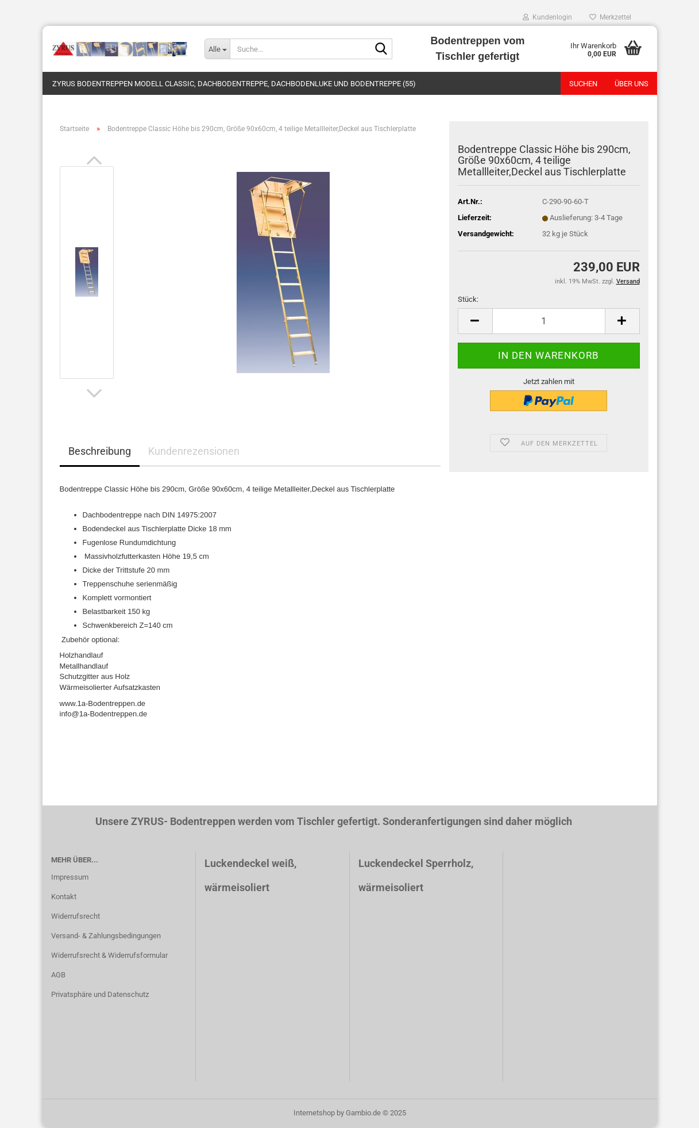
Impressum (69, 877)
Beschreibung (99, 451)
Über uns (631, 83)
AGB (58, 974)
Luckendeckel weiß (249, 863)
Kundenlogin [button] (547, 17)
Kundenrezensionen (194, 451)
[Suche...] (217, 49)
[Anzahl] (548, 321)
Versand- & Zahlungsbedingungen (106, 935)
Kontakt (63, 896)
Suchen (583, 83)
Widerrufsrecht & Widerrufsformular (109, 955)
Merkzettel (610, 17)
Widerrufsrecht (75, 916)
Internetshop (314, 1112)
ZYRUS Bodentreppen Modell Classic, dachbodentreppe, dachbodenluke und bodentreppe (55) (234, 83)
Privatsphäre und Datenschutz (100, 994)
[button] (94, 160)
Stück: (468, 299)
